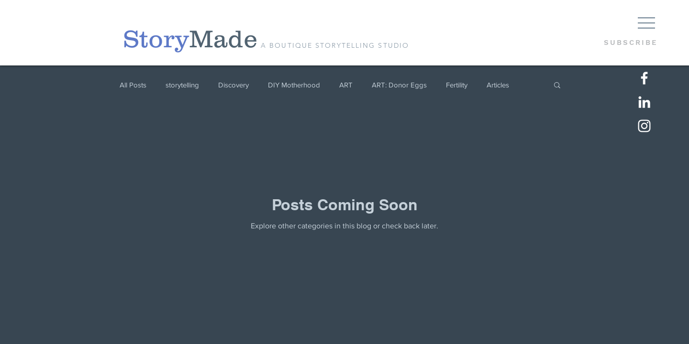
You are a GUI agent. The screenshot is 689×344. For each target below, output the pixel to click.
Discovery (233, 85)
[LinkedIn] (644, 102)
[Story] (156, 39)
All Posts (133, 85)
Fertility (456, 85)
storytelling (182, 85)
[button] (646, 23)
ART (346, 85)
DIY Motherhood (294, 85)
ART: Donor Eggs (399, 85)
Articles (498, 85)
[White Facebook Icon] (644, 78)
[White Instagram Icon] (644, 126)
